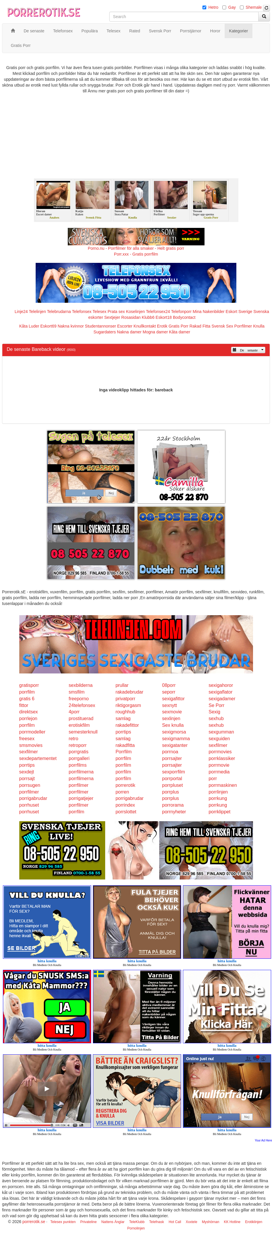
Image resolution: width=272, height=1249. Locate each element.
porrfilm (27, 691)
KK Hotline (232, 1222)
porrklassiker (222, 758)
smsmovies (31, 745)
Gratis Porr (178, 326)
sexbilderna (81, 685)
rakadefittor (127, 725)
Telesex (99, 311)
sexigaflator (221, 691)
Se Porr (216, 705)
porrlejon (28, 718)
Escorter (124, 326)
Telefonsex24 (158, 311)
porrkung (218, 798)
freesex (26, 738)
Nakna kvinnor (71, 326)
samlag (123, 718)
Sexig (214, 711)
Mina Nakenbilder (209, 311)
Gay (232, 7)
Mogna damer (155, 332)
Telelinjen (37, 311)
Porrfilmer (243, 326)
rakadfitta (125, 745)
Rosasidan (131, 317)
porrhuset (29, 805)
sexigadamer (222, 698)
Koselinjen (135, 311)
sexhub (216, 718)
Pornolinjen (136, 1228)
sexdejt (26, 771)
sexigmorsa (174, 731)
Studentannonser (100, 326)
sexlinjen (171, 718)
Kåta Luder (29, 326)
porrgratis (79, 751)
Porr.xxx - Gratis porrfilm (136, 254)
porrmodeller (32, 731)
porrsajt (27, 778)
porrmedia (219, 771)
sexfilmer (218, 745)
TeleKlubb (137, 1222)
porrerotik (125, 785)
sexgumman (221, 731)
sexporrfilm (173, 771)
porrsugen (29, 785)
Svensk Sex (222, 326)
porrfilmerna (81, 771)
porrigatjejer (81, 798)
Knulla (258, 326)
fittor (23, 705)
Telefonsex (81, 311)
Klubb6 (148, 317)
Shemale (254, 7)
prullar (121, 685)
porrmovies (220, 751)
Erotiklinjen (253, 1222)
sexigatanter (175, 745)
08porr (169, 685)
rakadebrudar (129, 691)
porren (122, 791)
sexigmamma (176, 738)
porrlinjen (218, 791)
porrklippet (220, 811)
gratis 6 (26, 698)
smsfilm (76, 691)
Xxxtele (191, 1222)
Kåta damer (179, 332)
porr (213, 778)
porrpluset (172, 785)
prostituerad (81, 718)
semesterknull (83, 731)
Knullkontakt (145, 326)
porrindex (125, 805)
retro (73, 738)
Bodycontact (184, 317)
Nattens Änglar (112, 1222)
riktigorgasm (128, 705)
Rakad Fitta (200, 326)
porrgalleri (79, 758)
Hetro (213, 7)
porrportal (172, 778)
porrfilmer (79, 785)
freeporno (79, 698)
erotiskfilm (79, 725)
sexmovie (172, 711)
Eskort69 (48, 326)
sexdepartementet (38, 758)
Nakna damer (129, 332)
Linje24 (21, 311)
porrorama (173, 805)
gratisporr (29, 685)
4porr (74, 711)
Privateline (88, 1222)
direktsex (28, 711)
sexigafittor (173, 698)
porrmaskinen (223, 785)
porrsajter (172, 758)
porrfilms (77, 765)
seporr (168, 691)
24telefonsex (82, 705)
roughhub (125, 711)
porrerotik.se (33, 1221)
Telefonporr (181, 311)
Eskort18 (164, 317)
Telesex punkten (63, 1222)
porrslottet (125, 811)
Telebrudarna (59, 311)
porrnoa (170, 751)
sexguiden (219, 738)
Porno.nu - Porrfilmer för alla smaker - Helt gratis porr (136, 248)
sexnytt (169, 705)
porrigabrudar (33, 798)
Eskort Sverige (239, 311)
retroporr (77, 745)
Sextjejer (112, 317)
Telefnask (156, 1222)
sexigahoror (221, 685)
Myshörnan (210, 1222)
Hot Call (175, 1222)
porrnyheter (174, 811)
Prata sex (116, 311)
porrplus (170, 791)
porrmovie (219, 765)
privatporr (125, 698)
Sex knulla (173, 725)
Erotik (162, 326)
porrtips (123, 731)
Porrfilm (123, 751)
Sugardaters (104, 332)
